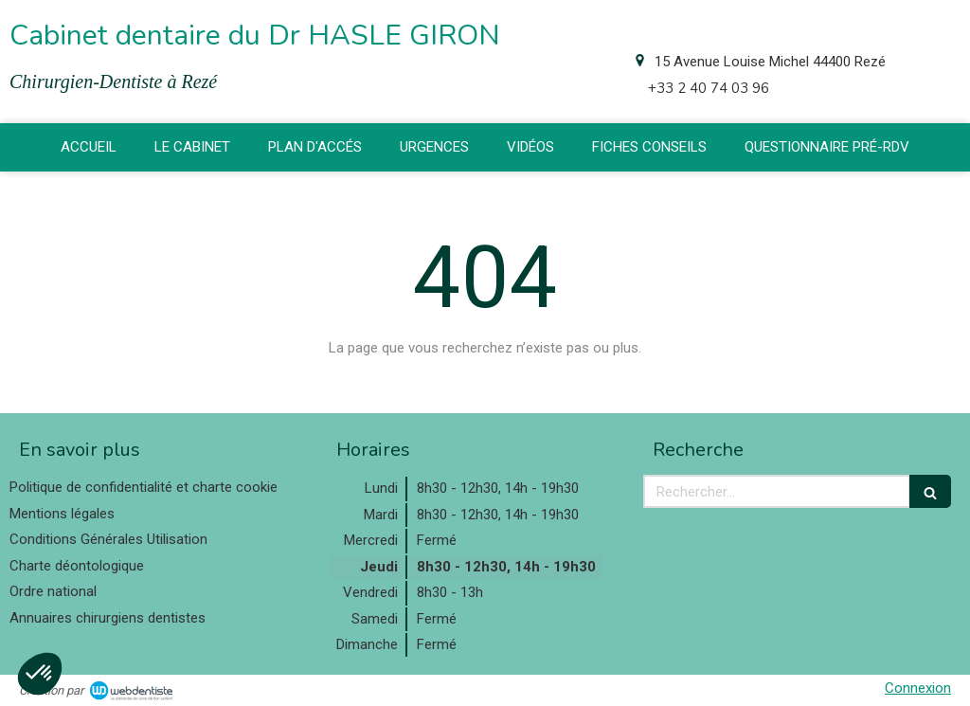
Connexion (918, 688)
